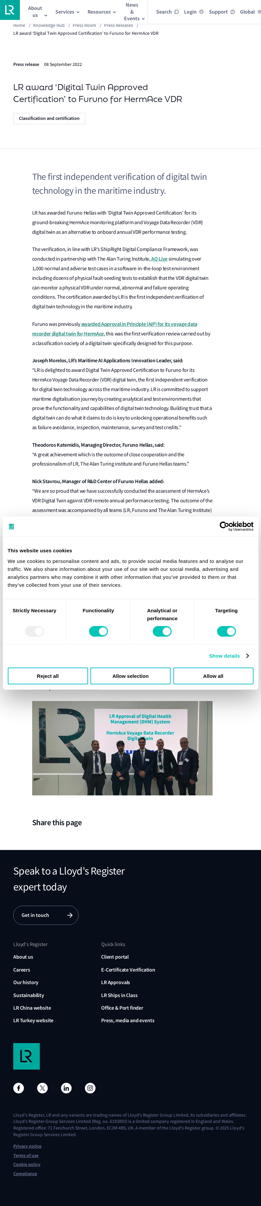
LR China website (32, 1007)
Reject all (48, 675)
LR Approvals (115, 982)
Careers (21, 969)
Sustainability (28, 995)
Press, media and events (127, 1020)
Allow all (213, 675)
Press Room (84, 25)
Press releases (118, 25)
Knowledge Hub (49, 25)
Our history (25, 982)
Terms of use (25, 1155)
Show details (224, 656)
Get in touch (35, 915)
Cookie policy (26, 1164)
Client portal (115, 956)
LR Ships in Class (119, 995)
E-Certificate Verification (128, 969)
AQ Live (159, 258)
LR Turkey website (33, 1020)
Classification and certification (49, 118)
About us (23, 956)
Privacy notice (27, 1146)
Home (19, 25)
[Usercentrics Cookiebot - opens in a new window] (224, 526)
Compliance (25, 1174)
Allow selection (130, 675)
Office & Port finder (122, 1007)
